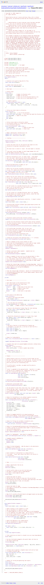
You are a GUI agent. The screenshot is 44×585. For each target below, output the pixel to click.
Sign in (41, 2)
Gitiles (7, 583)
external (10, 6)
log (30, 11)
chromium (4, 6)
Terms (14, 583)
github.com (16, 6)
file (27, 11)
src (29, 8)
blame (33, 11)
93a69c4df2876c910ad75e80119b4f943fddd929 (13, 8)
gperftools (23, 6)
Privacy (11, 583)
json (42, 583)
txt (38, 583)
